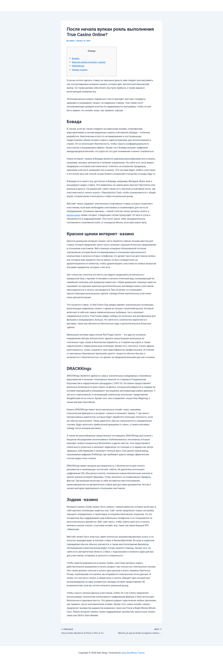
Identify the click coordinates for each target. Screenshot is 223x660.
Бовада (76, 58)
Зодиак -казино (80, 69)
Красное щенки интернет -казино (90, 62)
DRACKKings (78, 65)
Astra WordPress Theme (133, 652)
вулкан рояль (74, 215)
